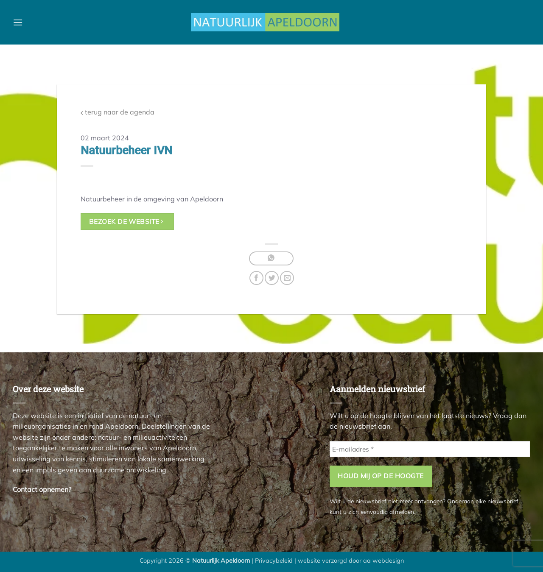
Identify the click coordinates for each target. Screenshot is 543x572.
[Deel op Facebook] (256, 278)
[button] (18, 22)
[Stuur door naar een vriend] (287, 278)
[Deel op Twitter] (272, 278)
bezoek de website (126, 221)
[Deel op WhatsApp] (271, 258)
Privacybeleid (274, 560)
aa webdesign (383, 560)
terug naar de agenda (117, 112)
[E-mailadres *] (430, 449)
